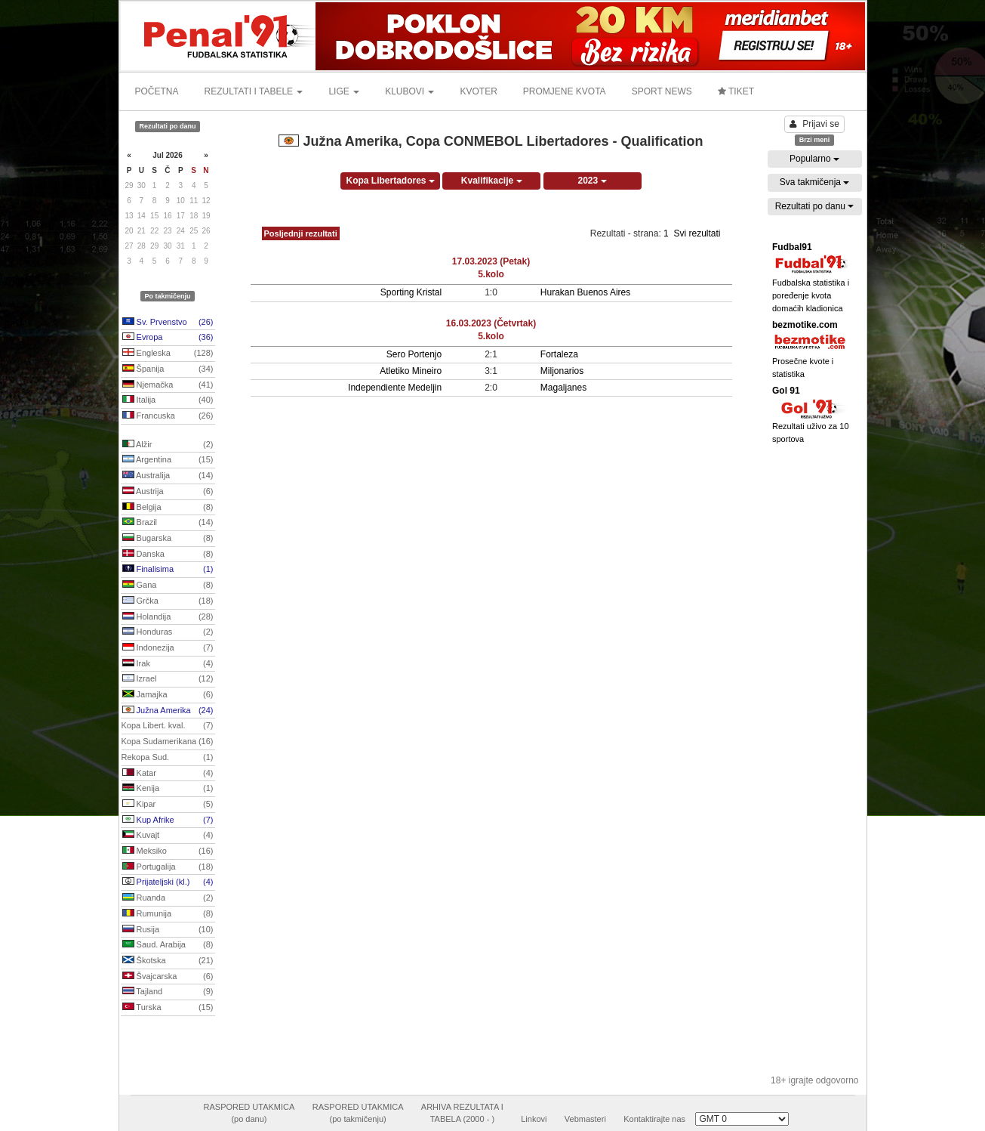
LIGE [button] (343, 91)
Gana (168, 585)
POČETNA (157, 91)
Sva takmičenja (815, 182)
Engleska (168, 354)
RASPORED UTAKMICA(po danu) (249, 1112)
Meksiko (168, 851)
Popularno (814, 158)
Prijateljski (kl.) (168, 882)
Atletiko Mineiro (411, 371)
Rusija (168, 930)
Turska (168, 1008)
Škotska (168, 961)
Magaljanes (563, 387)
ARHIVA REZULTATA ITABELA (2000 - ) (462, 1112)
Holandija (168, 617)
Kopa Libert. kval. (168, 726)
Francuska (168, 416)
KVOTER (478, 91)
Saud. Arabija (168, 945)
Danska (168, 555)
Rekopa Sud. (168, 758)
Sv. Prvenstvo (168, 323)
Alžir (168, 445)
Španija (168, 369)
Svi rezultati (696, 233)
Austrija (168, 492)
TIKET (736, 91)
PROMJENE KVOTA (564, 91)
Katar (168, 774)
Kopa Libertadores (390, 180)
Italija (168, 400)
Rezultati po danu (814, 206)
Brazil (168, 523)
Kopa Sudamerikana (168, 742)
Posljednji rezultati (300, 233)
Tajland (168, 992)
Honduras (168, 632)
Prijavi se (814, 124)
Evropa (168, 338)
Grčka (168, 601)
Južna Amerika (168, 711)
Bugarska (168, 539)
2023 (592, 180)
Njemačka (168, 385)
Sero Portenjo (414, 354)
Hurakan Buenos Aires (585, 292)
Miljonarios (561, 371)
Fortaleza (559, 354)
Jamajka (168, 695)
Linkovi (533, 1118)
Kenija (168, 789)
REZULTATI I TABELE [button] (254, 91)
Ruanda (168, 898)
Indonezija (168, 648)
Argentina (168, 460)
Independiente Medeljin (395, 387)
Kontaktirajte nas (654, 1118)
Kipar (168, 805)
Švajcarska (168, 977)
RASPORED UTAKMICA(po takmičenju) (358, 1112)
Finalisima (168, 570)
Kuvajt (168, 836)
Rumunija (168, 914)
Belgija (168, 508)
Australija (168, 476)
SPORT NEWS (662, 91)
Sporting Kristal (411, 292)
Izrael (168, 679)
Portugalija (168, 867)
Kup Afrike (168, 820)
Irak (168, 664)
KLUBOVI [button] (409, 91)
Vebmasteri (585, 1118)
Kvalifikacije (491, 180)
